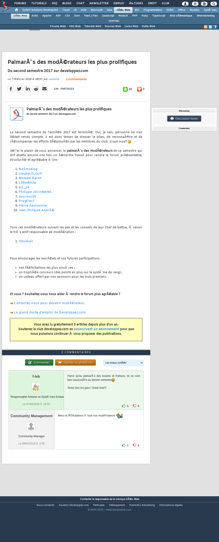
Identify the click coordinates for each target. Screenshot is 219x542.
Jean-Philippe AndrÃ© (36, 217)
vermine (53, 85)
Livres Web (131, 26)
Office (181, 10)
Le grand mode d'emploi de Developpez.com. (50, 319)
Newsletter (99, 3)
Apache (46, 15)
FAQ (54, 3)
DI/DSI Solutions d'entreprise (40, 10)
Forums (20, 3)
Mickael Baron (30, 185)
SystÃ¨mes (210, 10)
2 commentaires (76, 86)
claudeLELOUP (30, 180)
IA (75, 10)
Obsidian (26, 248)
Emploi (118, 3)
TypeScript (158, 15)
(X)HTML (114, 21)
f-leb (36, 396)
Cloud (65, 10)
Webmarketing (206, 15)
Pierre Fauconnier (33, 212)
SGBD (170, 10)
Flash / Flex (91, 15)
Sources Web (113, 26)
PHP (134, 15)
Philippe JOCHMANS (35, 198)
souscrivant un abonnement (96, 336)
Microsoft (96, 10)
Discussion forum (184, 118)
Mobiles (194, 10)
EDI (137, 10)
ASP (58, 15)
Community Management (31, 435)
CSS (67, 15)
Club (165, 3)
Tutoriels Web (92, 26)
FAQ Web (75, 26)
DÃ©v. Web (123, 10)
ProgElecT (27, 208)
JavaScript (108, 15)
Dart (77, 15)
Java (109, 10)
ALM (83, 10)
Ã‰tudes (136, 3)
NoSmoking (28, 176)
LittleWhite (27, 189)
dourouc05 (27, 203)
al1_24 (24, 194)
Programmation (152, 10)
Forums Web (58, 26)
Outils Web (148, 26)
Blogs (67, 3)
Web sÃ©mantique (181, 15)
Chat (80, 3)
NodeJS (123, 15)
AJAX (35, 15)
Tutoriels (39, 3)
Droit (152, 3)
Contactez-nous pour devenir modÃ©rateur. (49, 310)
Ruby (145, 15)
